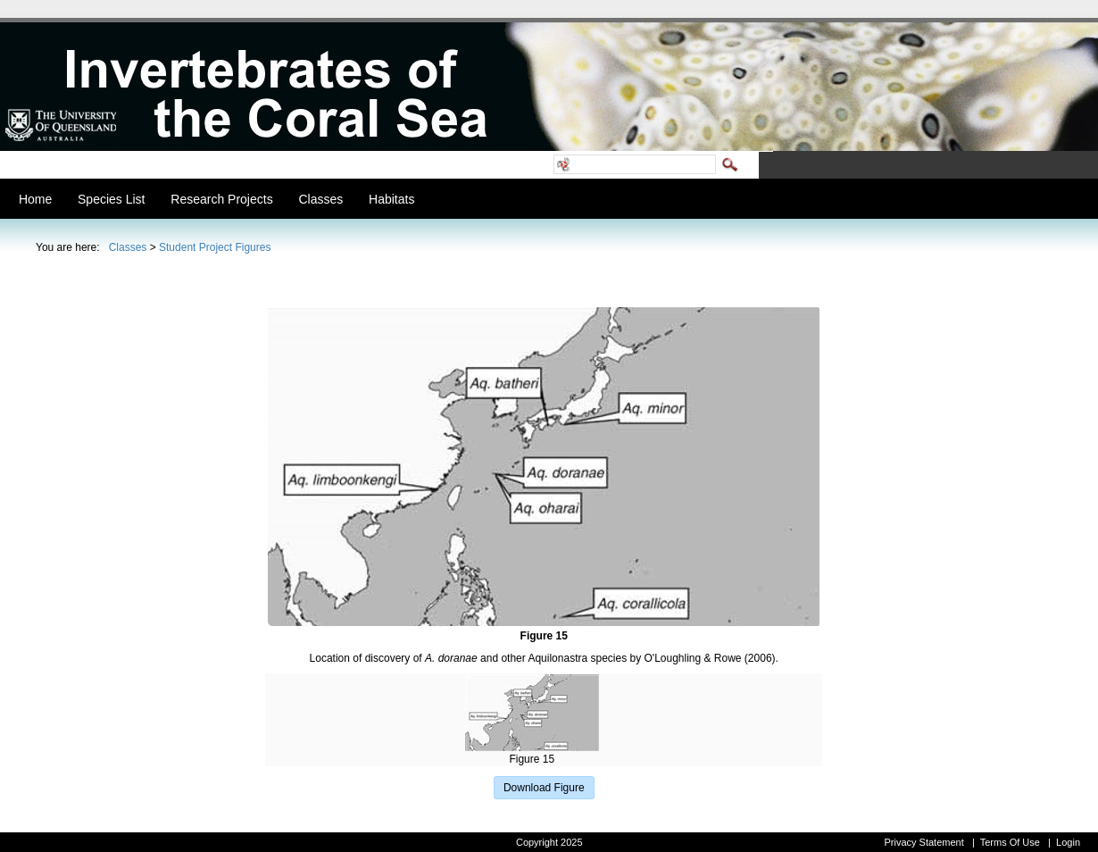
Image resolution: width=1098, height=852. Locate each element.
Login (1068, 842)
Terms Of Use (1010, 842)
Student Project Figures (214, 247)
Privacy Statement (923, 842)
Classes (128, 247)
